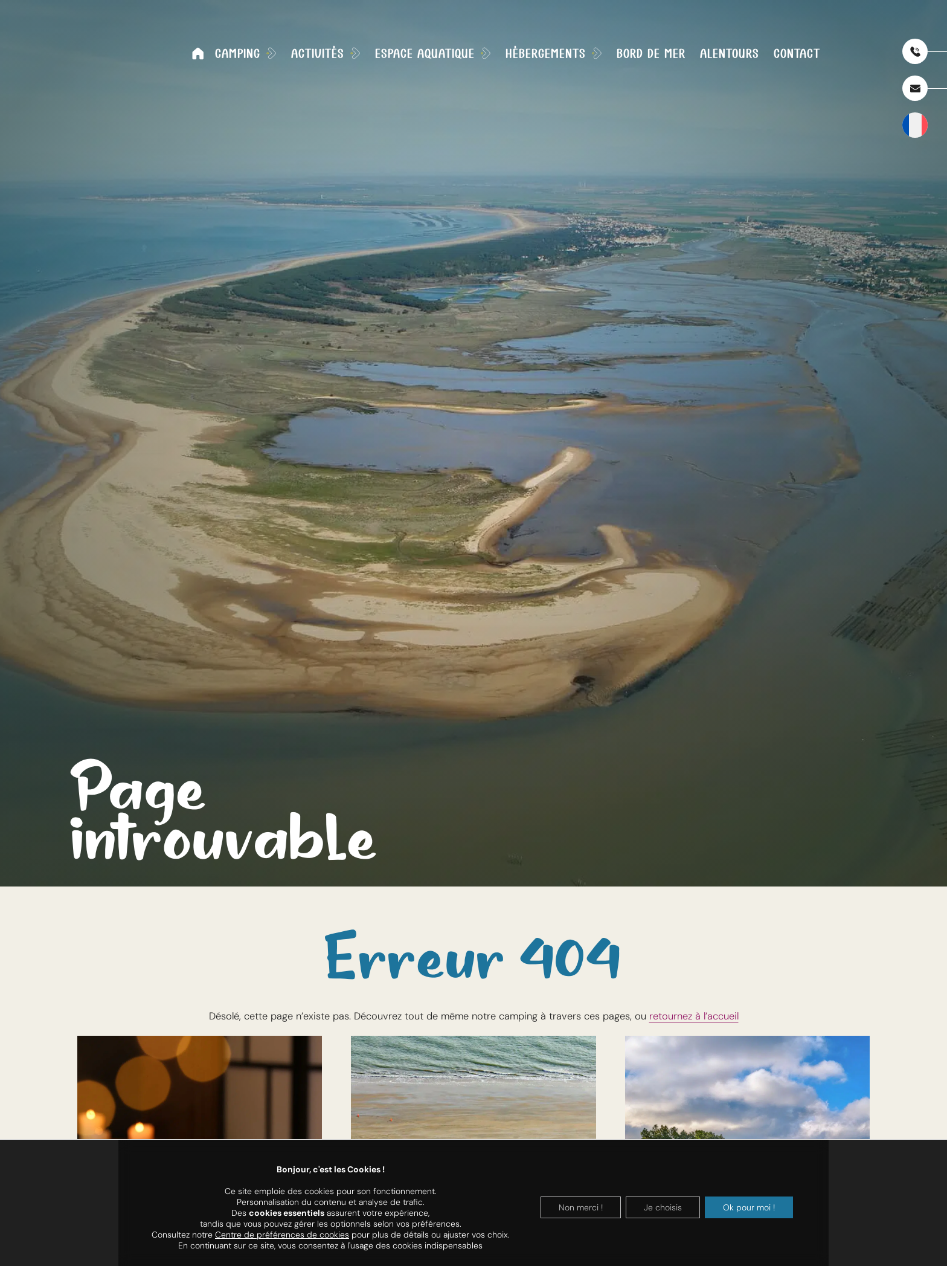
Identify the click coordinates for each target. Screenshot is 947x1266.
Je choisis (663, 1207)
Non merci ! (581, 1207)
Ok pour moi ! (749, 1207)
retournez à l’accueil (694, 1016)
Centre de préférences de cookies (282, 1234)
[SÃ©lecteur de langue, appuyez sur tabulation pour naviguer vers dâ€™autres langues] (915, 125)
